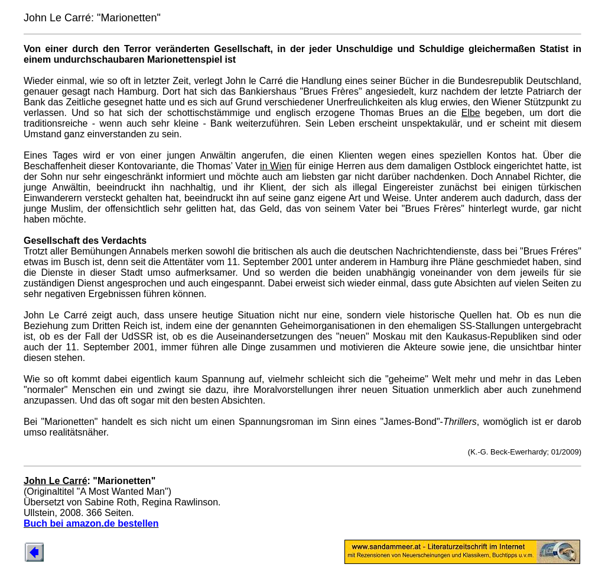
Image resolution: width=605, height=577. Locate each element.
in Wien (276, 166)
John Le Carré (55, 481)
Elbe (470, 113)
